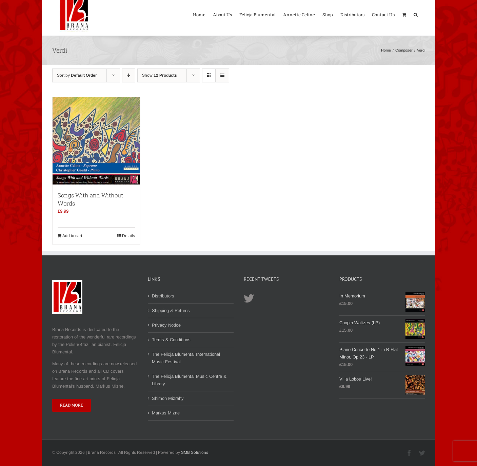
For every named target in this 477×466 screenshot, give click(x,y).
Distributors (163, 295)
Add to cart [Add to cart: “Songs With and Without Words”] (72, 235)
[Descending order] (128, 75)
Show (159, 75)
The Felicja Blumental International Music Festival (186, 358)
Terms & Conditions (171, 339)
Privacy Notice (166, 325)
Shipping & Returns (171, 310)
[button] (416, 14)
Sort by (77, 75)
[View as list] (222, 75)
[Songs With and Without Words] (96, 141)
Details (128, 235)
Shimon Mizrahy (168, 398)
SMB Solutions (194, 452)
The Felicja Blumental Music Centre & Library (189, 380)
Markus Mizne (166, 412)
